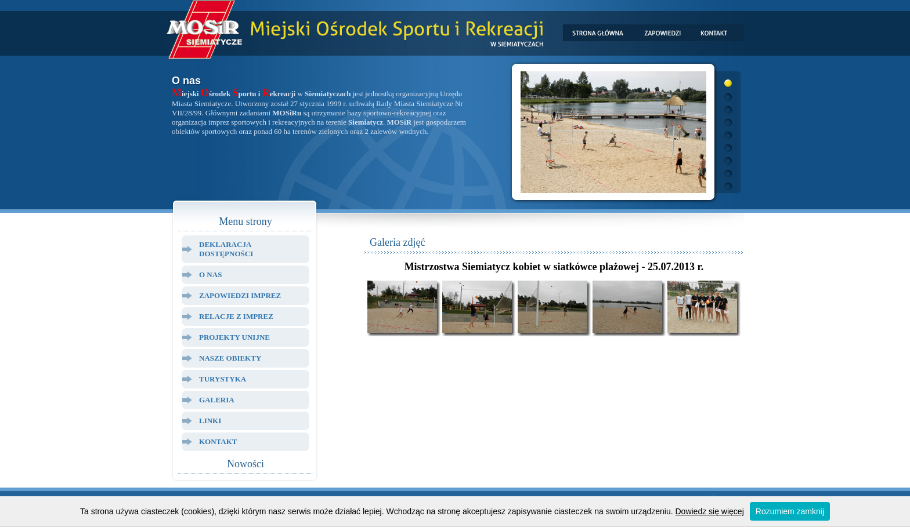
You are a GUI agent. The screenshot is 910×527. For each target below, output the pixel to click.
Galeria (216, 399)
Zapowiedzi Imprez (240, 295)
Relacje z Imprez (236, 316)
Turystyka (222, 379)
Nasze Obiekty (230, 358)
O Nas (210, 274)
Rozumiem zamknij (790, 511)
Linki (210, 420)
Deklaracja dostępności (226, 249)
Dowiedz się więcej (710, 511)
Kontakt (218, 441)
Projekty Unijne (234, 337)
